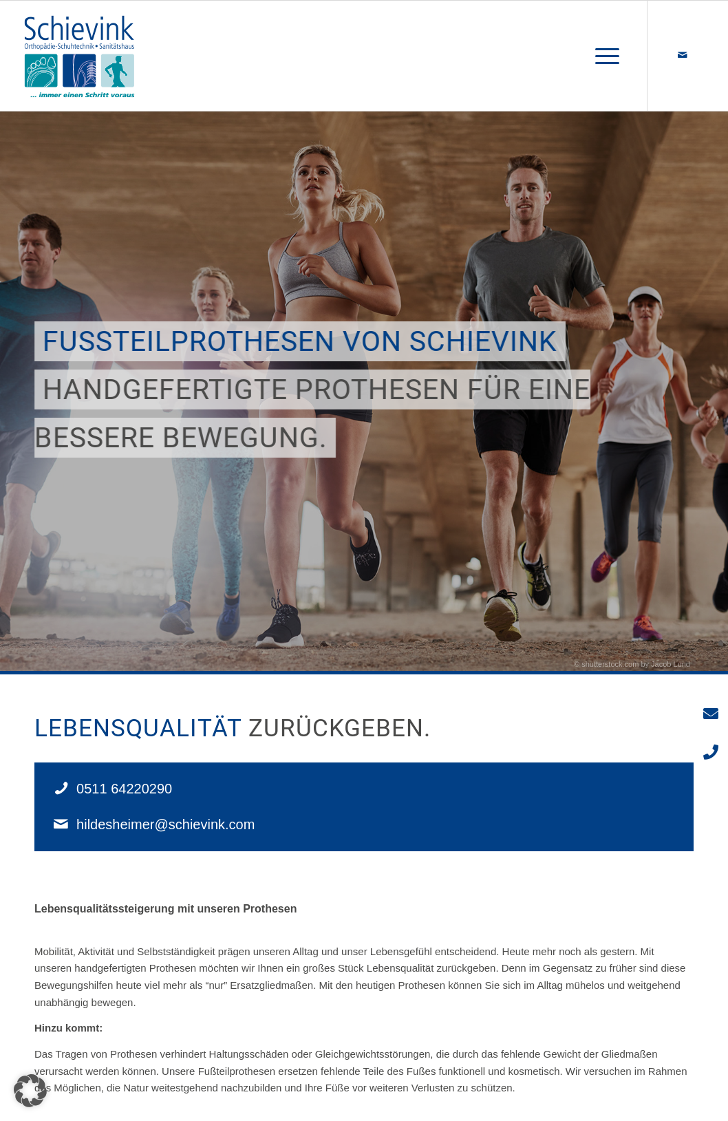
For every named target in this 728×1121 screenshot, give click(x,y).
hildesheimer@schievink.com (165, 824)
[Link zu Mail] (682, 55)
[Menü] (602, 56)
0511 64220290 (124, 788)
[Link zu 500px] (703, 55)
